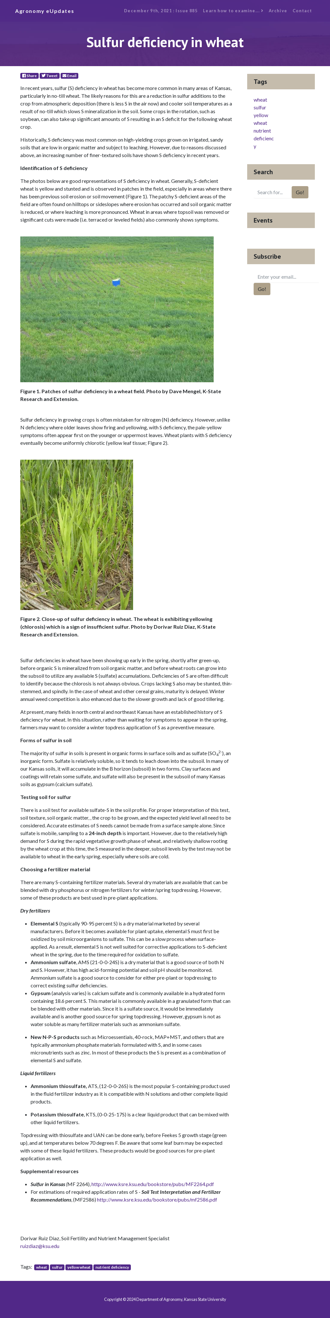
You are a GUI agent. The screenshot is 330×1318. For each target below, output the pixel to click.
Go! (300, 192)
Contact (302, 10)
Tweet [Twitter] (50, 75)
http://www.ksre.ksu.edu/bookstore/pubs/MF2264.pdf (153, 1184)
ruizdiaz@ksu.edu (39, 1246)
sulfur (57, 1267)
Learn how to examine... (233, 10)
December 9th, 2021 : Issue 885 (161, 10)
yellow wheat (79, 1267)
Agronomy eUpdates (44, 11)
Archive (278, 10)
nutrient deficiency (112, 1267)
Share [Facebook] (29, 75)
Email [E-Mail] (69, 75)
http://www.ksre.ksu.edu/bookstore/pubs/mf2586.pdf (157, 1199)
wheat (41, 1267)
